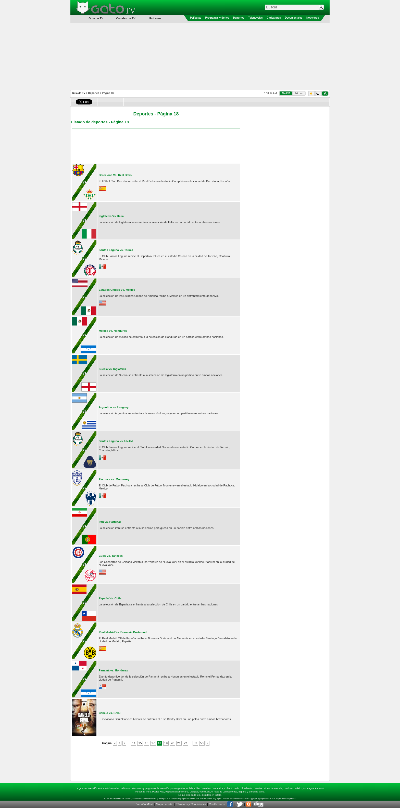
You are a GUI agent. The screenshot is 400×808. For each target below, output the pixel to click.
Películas (195, 17)
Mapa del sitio (164, 804)
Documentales (293, 17)
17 (153, 743)
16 (146, 743)
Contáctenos (217, 804)
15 (140, 743)
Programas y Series (217, 17)
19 (166, 743)
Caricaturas (274, 17)
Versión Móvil (144, 804)
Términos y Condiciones (191, 804)
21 (179, 743)
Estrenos (155, 18)
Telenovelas (255, 17)
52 (195, 743)
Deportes (238, 17)
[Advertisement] (200, 56)
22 (185, 743)
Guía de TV (78, 93)
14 (133, 743)
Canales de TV (125, 18)
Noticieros (312, 17)
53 (202, 743)
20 (172, 743)
